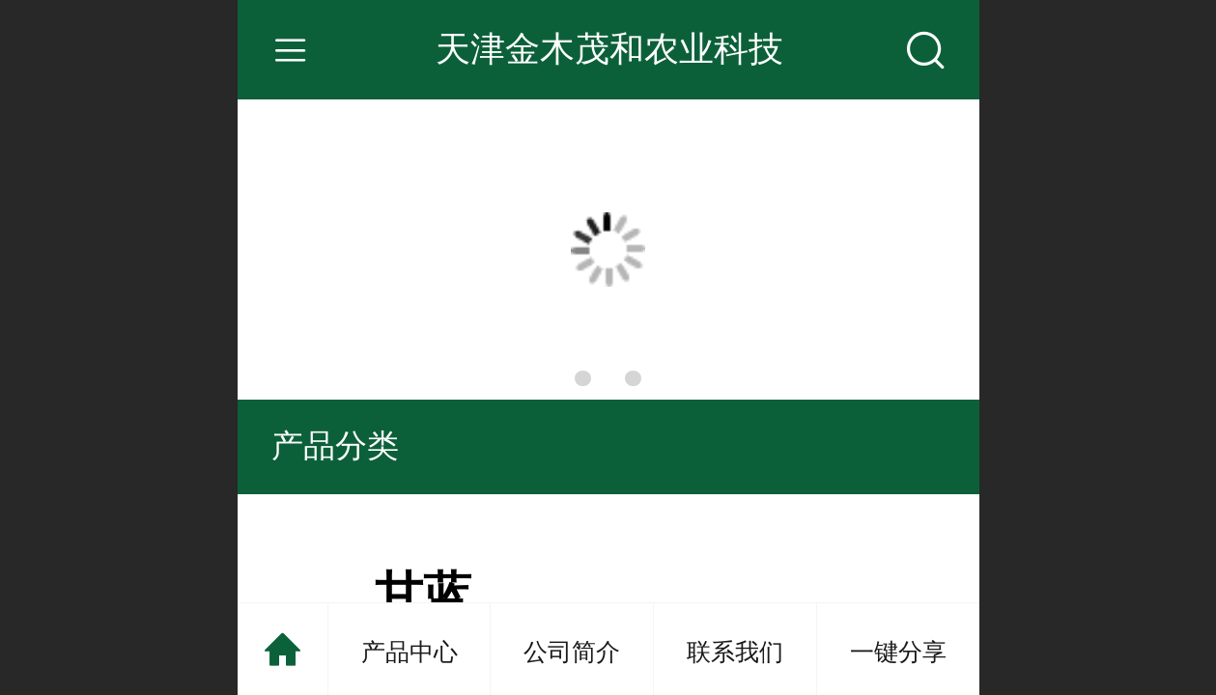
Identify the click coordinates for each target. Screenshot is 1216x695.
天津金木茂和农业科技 (609, 49)
